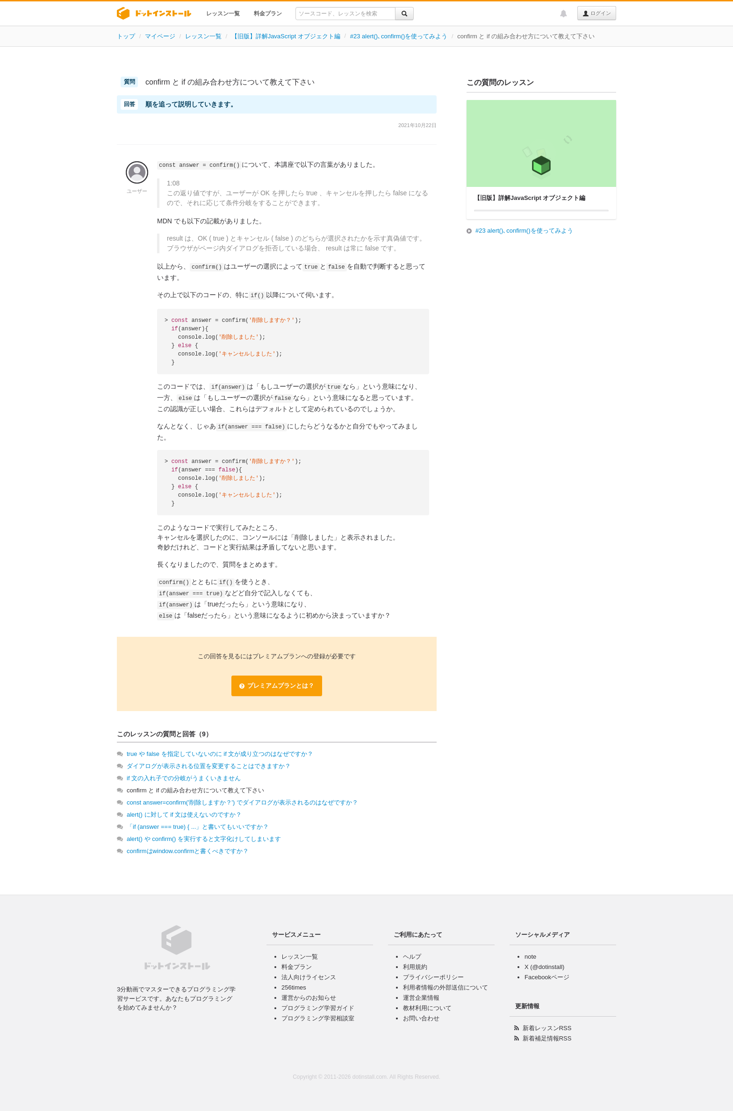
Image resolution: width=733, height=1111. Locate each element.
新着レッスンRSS (547, 1028)
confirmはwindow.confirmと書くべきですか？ (188, 851)
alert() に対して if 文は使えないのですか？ (184, 814)
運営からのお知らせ (308, 997)
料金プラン (268, 13)
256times (293, 987)
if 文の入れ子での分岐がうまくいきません (184, 778)
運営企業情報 (421, 997)
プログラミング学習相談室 (317, 1018)
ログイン (596, 13)
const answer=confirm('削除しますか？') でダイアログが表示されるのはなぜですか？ (242, 802)
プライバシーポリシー (433, 977)
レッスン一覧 (223, 13)
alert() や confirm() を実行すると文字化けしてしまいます (204, 838)
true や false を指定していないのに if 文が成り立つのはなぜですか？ (220, 753)
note (530, 956)
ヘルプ (412, 956)
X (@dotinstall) (544, 966)
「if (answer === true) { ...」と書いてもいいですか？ (198, 826)
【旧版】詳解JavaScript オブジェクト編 (285, 36)
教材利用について (427, 1007)
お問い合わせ (421, 1018)
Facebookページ (547, 977)
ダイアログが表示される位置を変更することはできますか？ (209, 765)
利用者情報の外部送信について (445, 987)
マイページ (160, 36)
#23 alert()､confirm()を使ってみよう (399, 36)
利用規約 (415, 966)
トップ (126, 36)
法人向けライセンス (308, 977)
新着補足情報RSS (547, 1038)
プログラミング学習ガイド (317, 1007)
